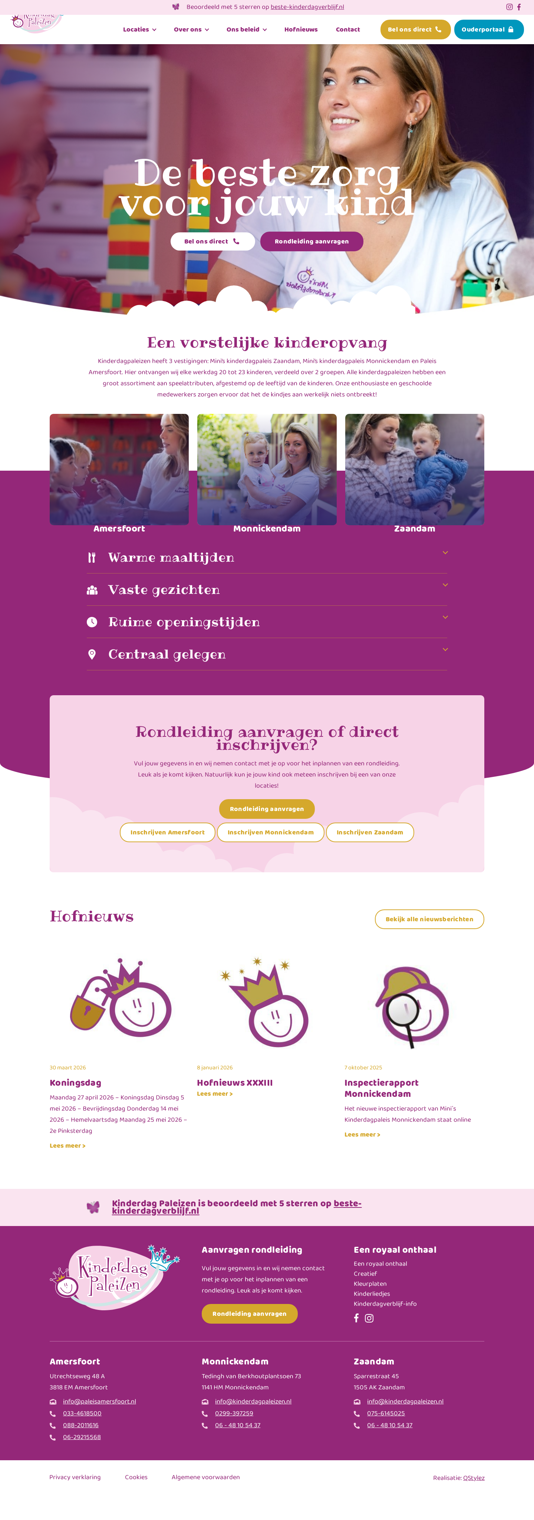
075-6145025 (386, 1437)
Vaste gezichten (165, 612)
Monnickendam (267, 529)
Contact (348, 30)
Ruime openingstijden (187, 645)
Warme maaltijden (173, 579)
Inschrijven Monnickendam (271, 856)
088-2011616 (81, 1449)
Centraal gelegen (169, 677)
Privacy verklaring (75, 1501)
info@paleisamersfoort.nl (99, 1426)
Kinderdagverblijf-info (385, 1328)
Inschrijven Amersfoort (168, 856)
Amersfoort (119, 529)
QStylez (474, 1501)
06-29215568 (82, 1461)
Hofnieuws (301, 30)
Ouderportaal (483, 30)
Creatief (365, 1298)
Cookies (136, 1501)
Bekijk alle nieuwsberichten (430, 943)
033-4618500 (82, 1437)
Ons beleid (243, 30)
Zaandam (414, 529)
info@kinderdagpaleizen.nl (253, 1426)
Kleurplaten (370, 1308)
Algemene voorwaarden (206, 1501)
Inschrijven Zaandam (370, 856)
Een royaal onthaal (380, 1288)
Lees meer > (67, 1169)
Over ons (188, 30)
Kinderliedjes (372, 1318)
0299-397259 (234, 1437)
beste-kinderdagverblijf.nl (307, 7)
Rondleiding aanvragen (312, 241)
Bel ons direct (410, 30)
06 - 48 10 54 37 (237, 1449)
